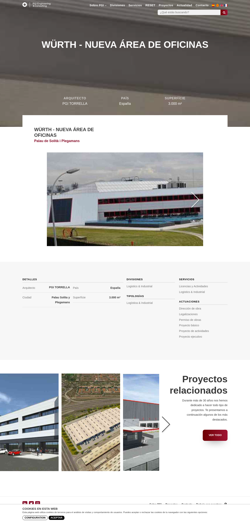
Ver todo (215, 435)
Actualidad (184, 5)
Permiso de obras (190, 319)
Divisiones (117, 5)
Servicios (135, 5)
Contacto (202, 5)
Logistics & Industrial (139, 286)
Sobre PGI (97, 5)
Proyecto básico (189, 325)
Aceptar (56, 517)
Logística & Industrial (140, 302)
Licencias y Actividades (193, 286)
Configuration (35, 517)
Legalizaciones (188, 314)
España (115, 287)
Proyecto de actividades (194, 331)
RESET (150, 5)
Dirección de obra (190, 308)
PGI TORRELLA (59, 287)
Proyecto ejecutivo (190, 336)
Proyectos (166, 5)
